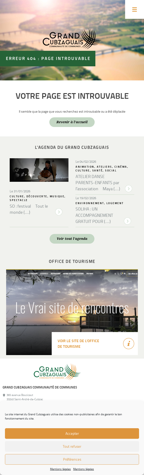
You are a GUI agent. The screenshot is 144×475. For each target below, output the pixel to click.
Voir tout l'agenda (72, 239)
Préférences (72, 459)
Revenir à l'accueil (72, 122)
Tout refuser (72, 446)
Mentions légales (60, 469)
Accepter (72, 433)
